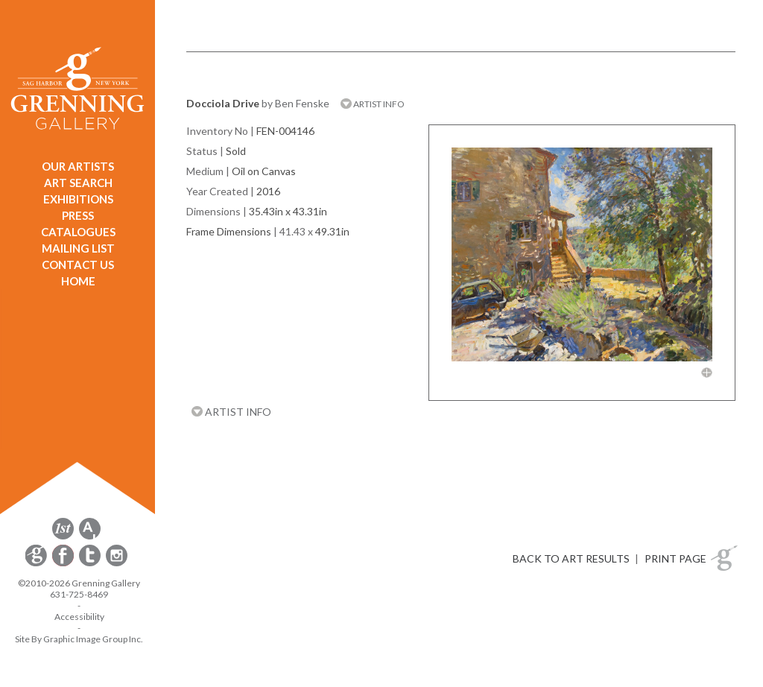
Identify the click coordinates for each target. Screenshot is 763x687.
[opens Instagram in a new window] (116, 563)
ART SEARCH (78, 182)
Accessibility (79, 616)
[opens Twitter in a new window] (90, 563)
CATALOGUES (78, 231)
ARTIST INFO (373, 104)
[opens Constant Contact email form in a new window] (37, 563)
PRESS (78, 215)
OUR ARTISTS (78, 166)
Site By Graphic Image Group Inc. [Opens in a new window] (79, 639)
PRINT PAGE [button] (675, 558)
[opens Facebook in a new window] (64, 563)
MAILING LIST (78, 248)
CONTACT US (78, 264)
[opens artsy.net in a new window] (89, 537)
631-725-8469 (79, 594)
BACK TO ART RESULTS (571, 558)
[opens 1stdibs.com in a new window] (63, 537)
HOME (78, 281)
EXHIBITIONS (78, 199)
